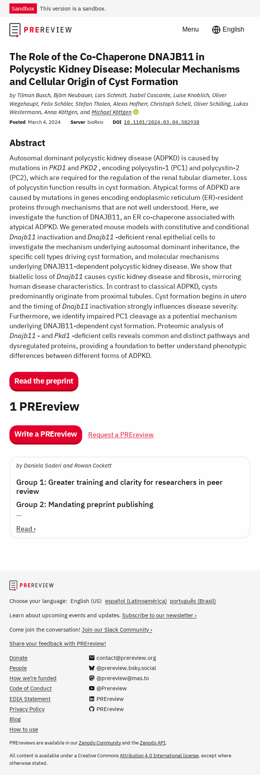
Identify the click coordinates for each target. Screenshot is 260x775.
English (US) (86, 600)
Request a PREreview (121, 434)
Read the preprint (43, 381)
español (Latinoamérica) (136, 600)
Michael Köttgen (112, 112)
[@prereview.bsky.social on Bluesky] (122, 667)
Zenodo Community (100, 743)
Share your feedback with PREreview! (57, 643)
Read (24, 529)
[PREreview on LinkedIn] (106, 698)
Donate (18, 657)
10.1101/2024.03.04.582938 (161, 122)
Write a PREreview (45, 434)
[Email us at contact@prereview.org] (122, 657)
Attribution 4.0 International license (159, 755)
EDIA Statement (29, 698)
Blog (15, 719)
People (18, 667)
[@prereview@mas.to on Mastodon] (118, 678)
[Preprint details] (130, 220)
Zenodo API (152, 743)
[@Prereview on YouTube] (108, 688)
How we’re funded (33, 678)
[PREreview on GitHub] (106, 709)
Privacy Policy (26, 709)
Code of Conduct (30, 688)
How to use (23, 729)
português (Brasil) (193, 600)
